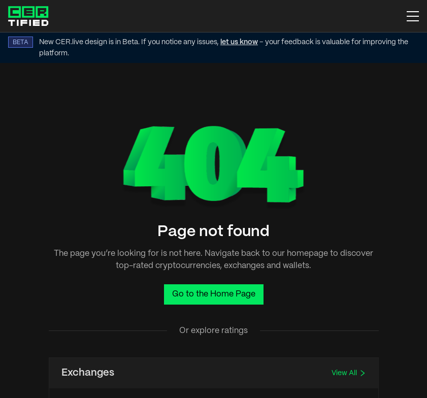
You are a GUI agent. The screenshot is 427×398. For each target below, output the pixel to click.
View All (349, 373)
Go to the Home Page (213, 294)
